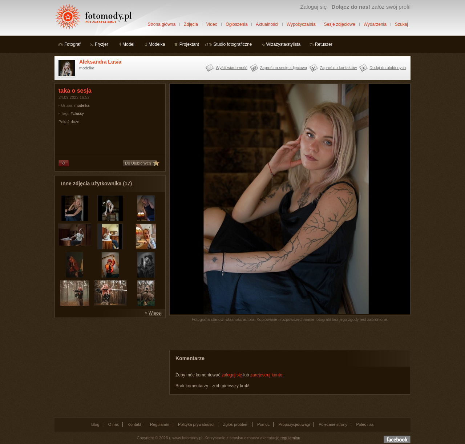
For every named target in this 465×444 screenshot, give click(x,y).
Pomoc (263, 424)
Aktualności (267, 24)
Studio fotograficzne (232, 44)
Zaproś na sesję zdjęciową (283, 67)
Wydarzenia (375, 24)
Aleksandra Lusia (100, 62)
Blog (95, 424)
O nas (113, 424)
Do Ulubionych (138, 163)
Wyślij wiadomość (231, 67)
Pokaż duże (68, 122)
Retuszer (323, 44)
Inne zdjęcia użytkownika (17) (96, 183)
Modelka (157, 44)
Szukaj (401, 24)
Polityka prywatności (196, 424)
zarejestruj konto (266, 375)
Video (211, 24)
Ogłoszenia (236, 24)
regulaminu (290, 438)
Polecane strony (333, 424)
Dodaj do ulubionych (387, 67)
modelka (82, 105)
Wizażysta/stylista (283, 44)
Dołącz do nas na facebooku (397, 439)
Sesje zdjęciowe (339, 24)
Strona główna (161, 24)
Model (128, 44)
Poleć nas (364, 424)
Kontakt (134, 424)
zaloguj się (232, 375)
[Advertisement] (108, 367)
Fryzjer (101, 44)
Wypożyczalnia (301, 24)
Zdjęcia (191, 24)
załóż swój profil (371, 7)
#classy (77, 113)
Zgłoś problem (235, 424)
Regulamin (159, 424)
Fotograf (72, 44)
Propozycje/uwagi (294, 424)
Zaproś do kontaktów (338, 67)
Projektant (189, 44)
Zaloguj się (313, 7)
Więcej (155, 313)
